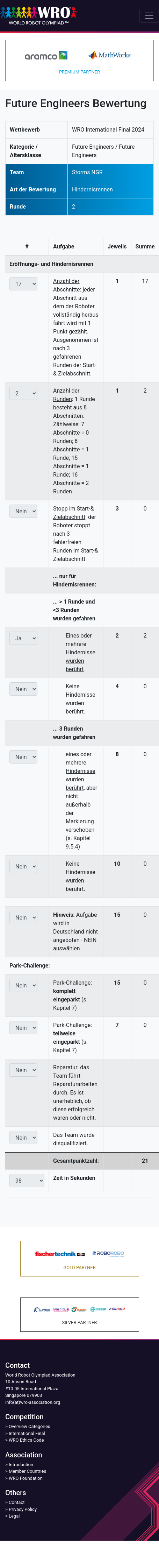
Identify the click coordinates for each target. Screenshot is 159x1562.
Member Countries (27, 1471)
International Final (27, 1433)
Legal (14, 1516)
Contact (16, 1502)
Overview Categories (29, 1426)
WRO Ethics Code (26, 1440)
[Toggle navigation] (149, 16)
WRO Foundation (26, 1478)
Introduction (21, 1464)
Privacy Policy (23, 1509)
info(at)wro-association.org (32, 1402)
